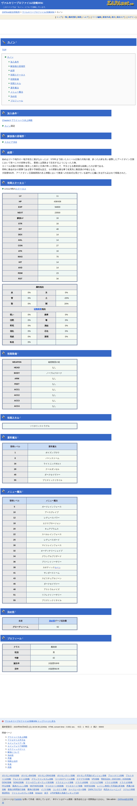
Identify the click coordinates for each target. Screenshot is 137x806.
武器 (10, 767)
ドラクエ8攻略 (111, 782)
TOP (4, 49)
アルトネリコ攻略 (116, 775)
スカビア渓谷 (10, 142)
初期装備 (14, 79)
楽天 (46, 793)
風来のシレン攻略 (20, 786)
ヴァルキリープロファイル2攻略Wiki (22, 3)
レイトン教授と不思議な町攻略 (111, 786)
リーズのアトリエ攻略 (65, 779)
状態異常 (38, 309)
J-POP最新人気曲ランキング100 (64, 793)
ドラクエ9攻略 (126, 782)
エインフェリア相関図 (17, 746)
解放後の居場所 (17, 66)
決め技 (13, 96)
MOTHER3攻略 (36, 786)
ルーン (58, 567)
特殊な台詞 (12, 761)
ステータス (18, 183)
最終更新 (72, 17)
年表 (10, 764)
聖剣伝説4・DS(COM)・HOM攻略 (116, 779)
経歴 (12, 70)
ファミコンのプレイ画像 (22, 793)
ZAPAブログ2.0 (95, 789)
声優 (10, 758)
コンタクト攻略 (60, 789)
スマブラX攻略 (83, 779)
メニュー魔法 (16, 92)
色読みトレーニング (112, 789)
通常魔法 (14, 88)
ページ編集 (96, 17)
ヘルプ (85, 17)
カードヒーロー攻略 (77, 789)
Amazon (38, 793)
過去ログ (120, 17)
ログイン (131, 17)
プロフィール (16, 100)
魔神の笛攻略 (33, 789)
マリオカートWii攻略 (54, 786)
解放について (13, 752)
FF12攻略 (6, 786)
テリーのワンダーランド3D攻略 (40, 782)
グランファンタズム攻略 (42, 779)
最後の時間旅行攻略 (16, 789)
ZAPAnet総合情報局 (11, 12)
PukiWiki (18, 799)
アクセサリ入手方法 (16, 740)
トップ (59, 17)
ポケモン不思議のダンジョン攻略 (91, 775)
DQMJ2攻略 (18, 782)
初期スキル (15, 83)
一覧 (65, 17)
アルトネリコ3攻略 (21, 779)
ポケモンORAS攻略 (46, 775)
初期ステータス (17, 75)
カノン (11, 42)
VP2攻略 (95, 779)
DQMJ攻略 (6, 782)
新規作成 (106, 17)
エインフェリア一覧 (16, 743)
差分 (113, 17)
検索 (79, 17)
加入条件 (14, 62)
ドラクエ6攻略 (81, 782)
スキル (15, 417)
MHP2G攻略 (89, 786)
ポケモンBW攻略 (28, 775)
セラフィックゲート (16, 749)
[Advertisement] (68, 26)
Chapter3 (6, 120)
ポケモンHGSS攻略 (10, 775)
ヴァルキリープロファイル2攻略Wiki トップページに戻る (30, 721)
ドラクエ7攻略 (96, 782)
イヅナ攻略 (46, 789)
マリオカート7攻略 (74, 786)
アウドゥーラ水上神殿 (21, 120)
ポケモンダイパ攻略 (66, 775)
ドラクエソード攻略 (64, 782)
